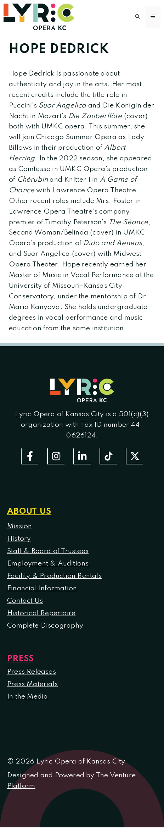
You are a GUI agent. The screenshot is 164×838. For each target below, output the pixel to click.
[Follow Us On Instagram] (55, 456)
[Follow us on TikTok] (108, 456)
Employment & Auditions (48, 563)
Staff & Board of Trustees (48, 551)
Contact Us (25, 601)
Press (20, 659)
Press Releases (31, 672)
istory (21, 538)
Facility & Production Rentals (54, 576)
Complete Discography (45, 625)
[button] (137, 17)
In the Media (27, 696)
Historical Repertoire (41, 613)
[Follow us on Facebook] (29, 456)
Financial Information (42, 588)
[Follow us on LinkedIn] (82, 456)
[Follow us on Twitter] (134, 456)
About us (29, 511)
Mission (19, 526)
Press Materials (32, 684)
